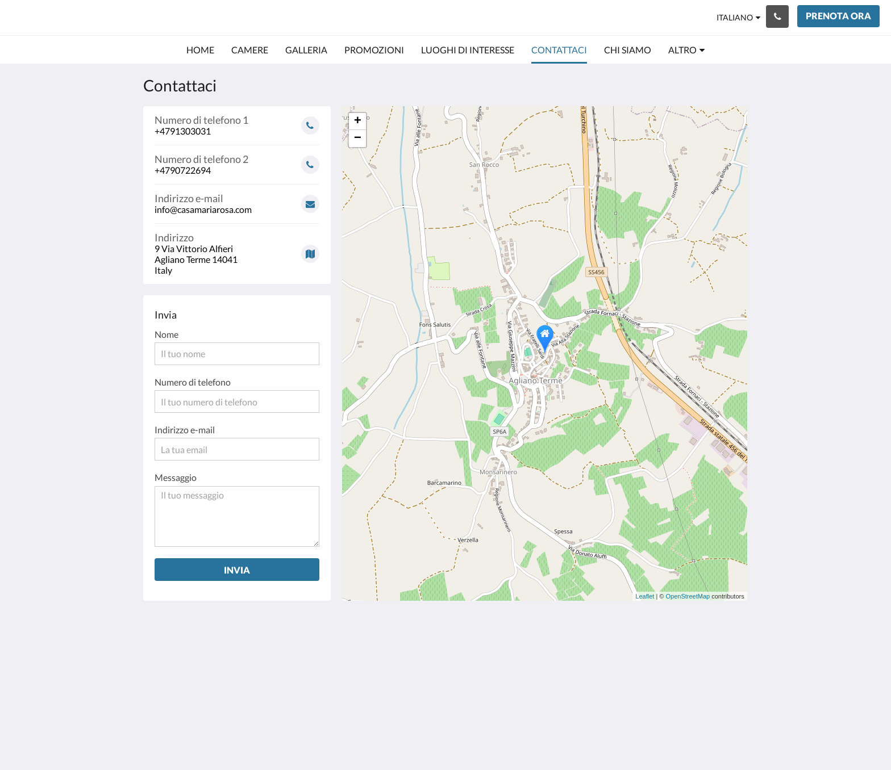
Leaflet (644, 596)
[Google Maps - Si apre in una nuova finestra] (237, 249)
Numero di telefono (193, 381)
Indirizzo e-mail (185, 429)
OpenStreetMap (688, 596)
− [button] (357, 138)
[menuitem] (200, 50)
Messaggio (176, 477)
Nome (166, 334)
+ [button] (357, 121)
